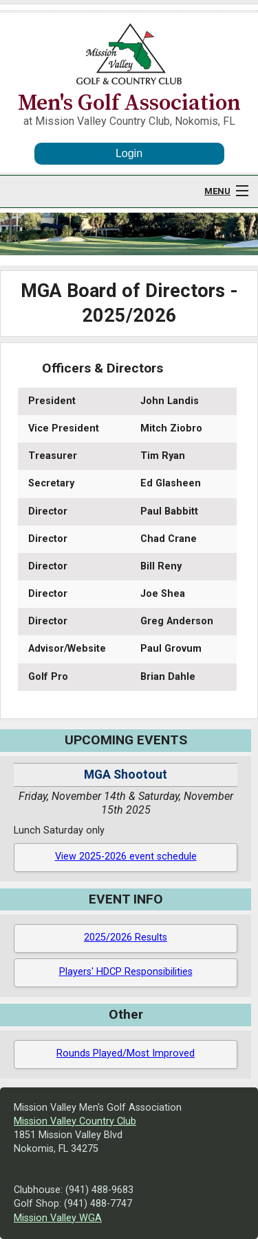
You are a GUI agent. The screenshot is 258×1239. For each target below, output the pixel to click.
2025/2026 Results (125, 937)
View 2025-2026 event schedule (126, 856)
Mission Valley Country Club (75, 1121)
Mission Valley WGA (58, 1218)
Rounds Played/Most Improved (125, 1053)
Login (129, 153)
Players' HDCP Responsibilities (126, 972)
